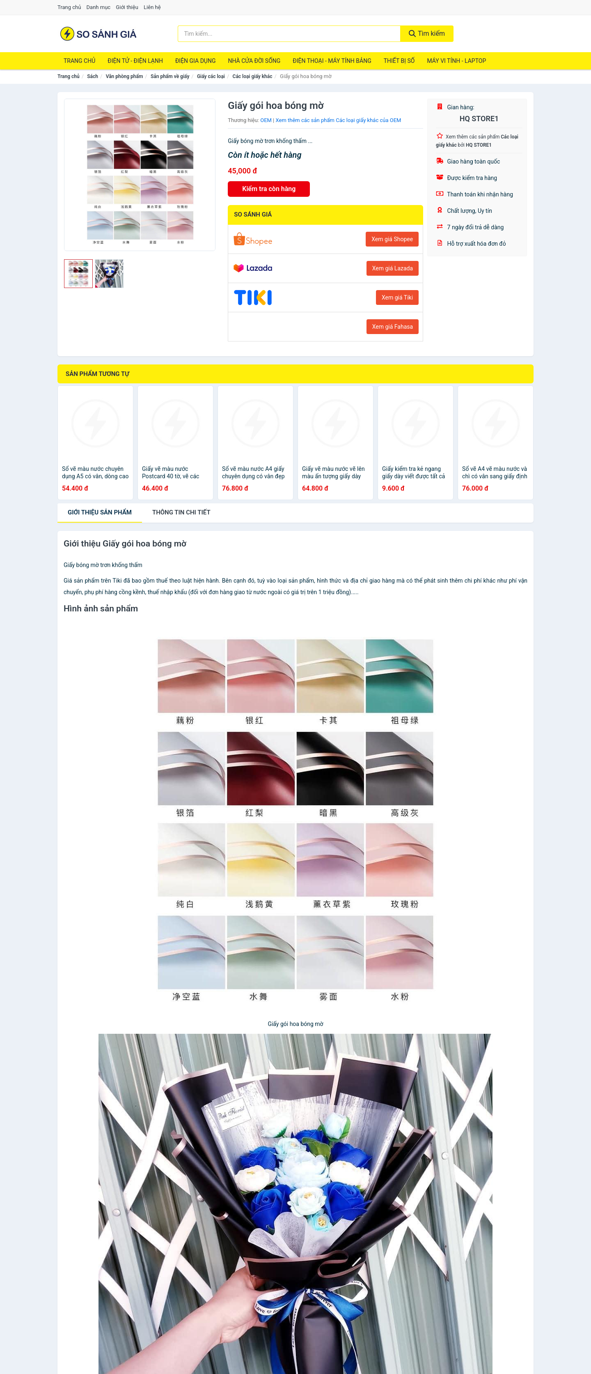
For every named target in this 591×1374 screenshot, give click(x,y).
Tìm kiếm (427, 33)
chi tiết (181, 512)
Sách (92, 76)
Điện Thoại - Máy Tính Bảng (332, 61)
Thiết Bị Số (399, 61)
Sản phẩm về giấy (170, 76)
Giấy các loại (211, 76)
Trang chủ (69, 7)
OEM (266, 120)
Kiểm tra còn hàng (269, 189)
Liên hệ (152, 7)
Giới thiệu (127, 7)
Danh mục (99, 7)
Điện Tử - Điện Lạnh (135, 61)
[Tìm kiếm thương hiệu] (289, 33)
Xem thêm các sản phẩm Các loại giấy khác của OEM (338, 120)
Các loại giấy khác (253, 76)
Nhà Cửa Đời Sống (254, 61)
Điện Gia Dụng (195, 61)
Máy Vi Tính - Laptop (456, 61)
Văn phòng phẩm (124, 76)
